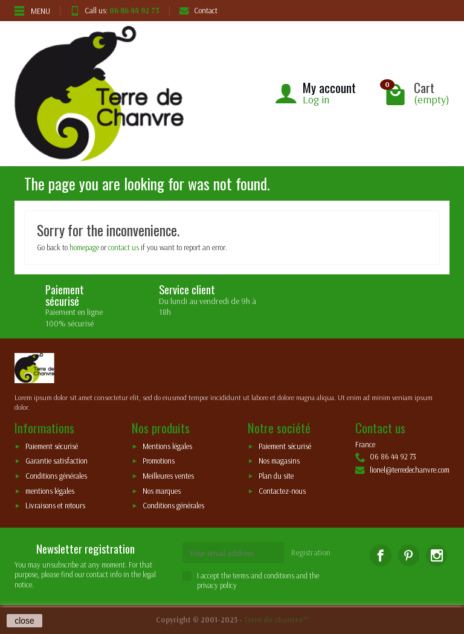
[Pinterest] (408, 555)
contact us (123, 247)
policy (228, 585)
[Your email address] (233, 552)
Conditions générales (56, 475)
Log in (316, 99)
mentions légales (49, 491)
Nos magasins (279, 461)
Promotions (159, 461)
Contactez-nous (282, 491)
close (24, 621)
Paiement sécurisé (51, 446)
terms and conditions (263, 575)
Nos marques (162, 491)
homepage (84, 247)
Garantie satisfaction (56, 461)
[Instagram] (436, 555)
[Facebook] (380, 555)
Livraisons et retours (55, 506)
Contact (198, 10)
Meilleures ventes (168, 475)
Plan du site (276, 475)
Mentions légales (167, 446)
